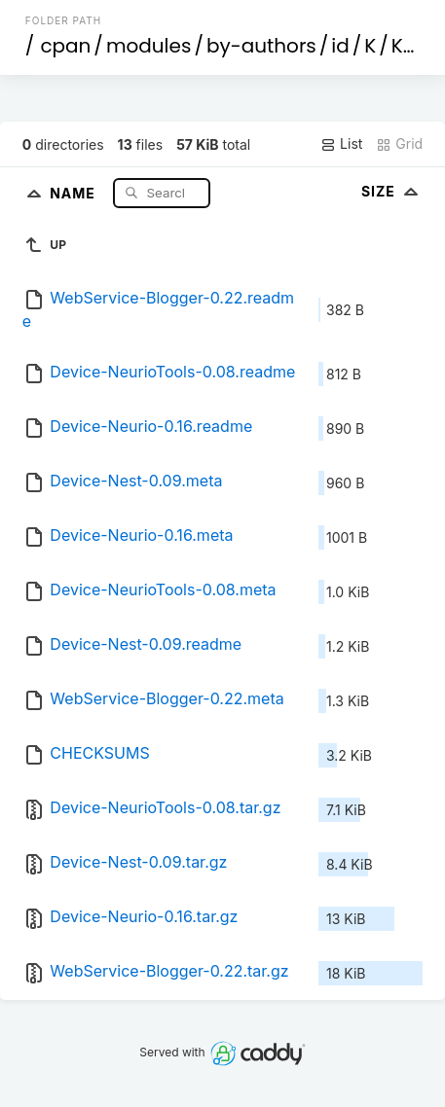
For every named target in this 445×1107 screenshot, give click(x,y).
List (341, 144)
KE (402, 45)
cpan (65, 45)
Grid (399, 144)
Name (74, 192)
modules (148, 45)
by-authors (261, 45)
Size (392, 191)
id (340, 45)
